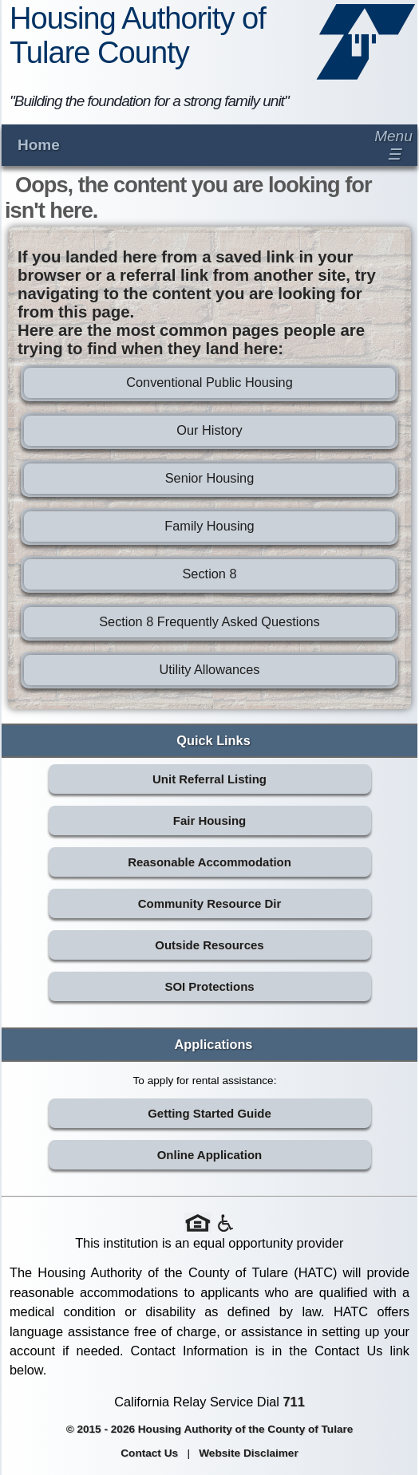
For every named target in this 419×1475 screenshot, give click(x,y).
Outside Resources (209, 945)
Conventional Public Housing (209, 382)
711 (294, 1401)
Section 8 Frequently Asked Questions (209, 621)
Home (39, 144)
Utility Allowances (209, 669)
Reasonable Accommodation (209, 862)
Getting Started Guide (209, 1113)
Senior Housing (210, 478)
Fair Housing (209, 820)
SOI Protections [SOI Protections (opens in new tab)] (209, 986)
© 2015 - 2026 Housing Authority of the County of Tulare (210, 1429)
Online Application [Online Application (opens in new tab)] (210, 1154)
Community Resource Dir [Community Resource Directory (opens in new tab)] (209, 903)
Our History (209, 430)
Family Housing (209, 526)
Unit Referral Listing (209, 779)
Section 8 (209, 573)
